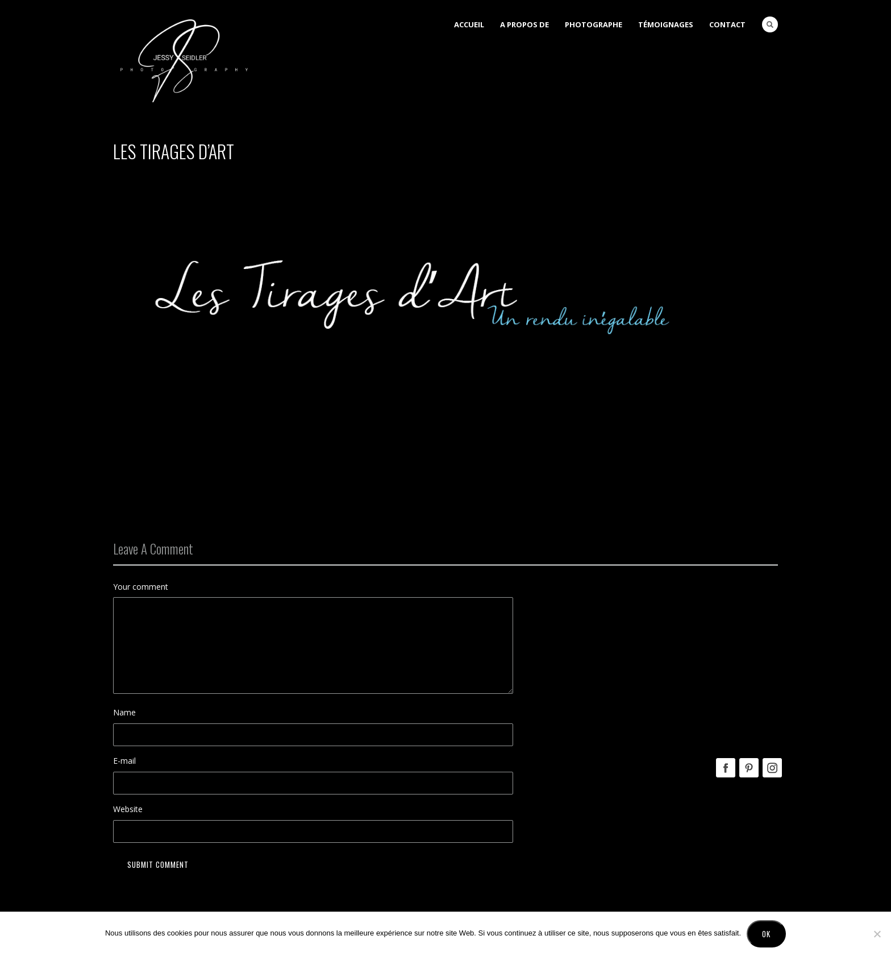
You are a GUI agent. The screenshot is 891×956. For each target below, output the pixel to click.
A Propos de (524, 24)
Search (770, 24)
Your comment (140, 586)
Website (128, 809)
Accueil (469, 24)
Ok (766, 934)
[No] (876, 934)
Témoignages (665, 24)
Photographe (593, 24)
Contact (727, 24)
